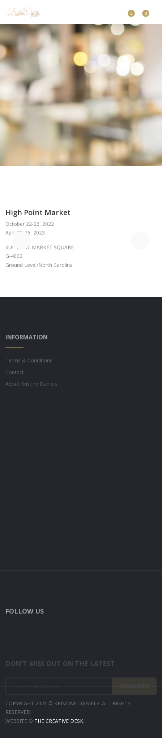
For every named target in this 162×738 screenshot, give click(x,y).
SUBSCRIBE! (134, 689)
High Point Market (38, 214)
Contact (14, 376)
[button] (22, 242)
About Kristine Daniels (31, 388)
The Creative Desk (58, 720)
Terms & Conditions (28, 365)
